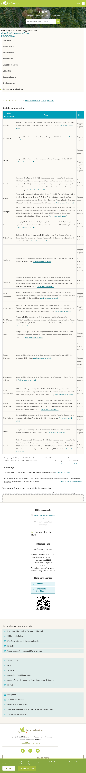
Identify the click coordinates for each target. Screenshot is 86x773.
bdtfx (18, 100)
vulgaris (12, 33)
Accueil (6, 100)
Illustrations (8, 53)
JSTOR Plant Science (14, 700)
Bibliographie (8, 83)
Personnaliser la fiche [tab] (41, 533)
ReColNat (9, 646)
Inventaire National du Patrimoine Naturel (23, 631)
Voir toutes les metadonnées (71, 464)
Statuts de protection (12, 89)
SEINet (8, 685)
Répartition (7, 59)
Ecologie (6, 71)
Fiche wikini (39, 584)
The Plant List (11, 660)
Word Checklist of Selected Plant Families (23, 651)
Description (8, 46)
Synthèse (6, 40)
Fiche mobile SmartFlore (39, 590)
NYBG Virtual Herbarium (16, 704)
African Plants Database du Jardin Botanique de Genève (29, 680)
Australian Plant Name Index (17, 675)
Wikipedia (10, 695)
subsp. (18, 33)
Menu (81, 3)
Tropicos (9, 670)
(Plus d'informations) (62, 472)
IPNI (7, 665)
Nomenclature (9, 77)
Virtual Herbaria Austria (16, 714)
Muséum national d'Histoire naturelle (21, 641)
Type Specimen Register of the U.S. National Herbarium (28, 709)
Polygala (4, 33)
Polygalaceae (8, 36)
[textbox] (41, 21)
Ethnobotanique (10, 65)
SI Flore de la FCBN (13, 636)
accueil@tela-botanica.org (30, 743)
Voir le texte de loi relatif (27, 162)
